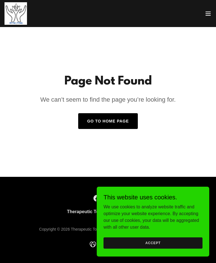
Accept (153, 243)
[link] (15, 13)
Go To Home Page (108, 121)
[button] (208, 13)
